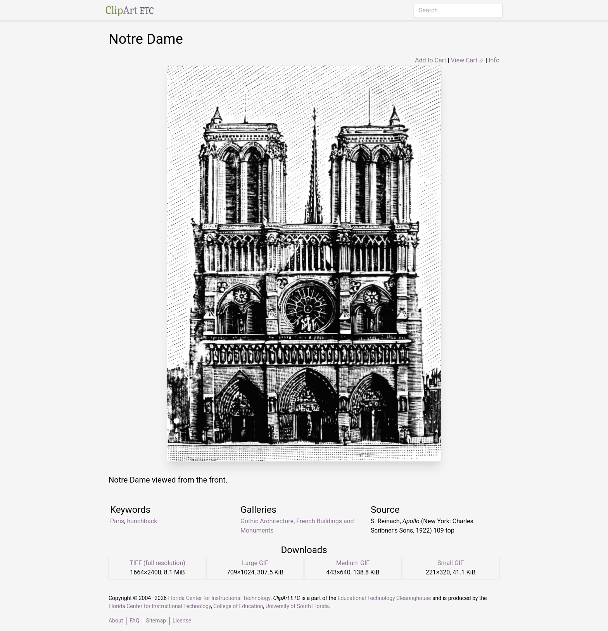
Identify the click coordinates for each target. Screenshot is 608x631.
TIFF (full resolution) (157, 563)
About (116, 620)
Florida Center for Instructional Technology (219, 598)
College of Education (238, 606)
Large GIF (255, 563)
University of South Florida (297, 606)
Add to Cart (430, 60)
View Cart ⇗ (467, 60)
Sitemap (156, 620)
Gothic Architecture (267, 521)
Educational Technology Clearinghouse (384, 598)
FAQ (134, 620)
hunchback (142, 521)
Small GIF (450, 563)
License (182, 620)
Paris (117, 521)
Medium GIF (353, 563)
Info (494, 60)
